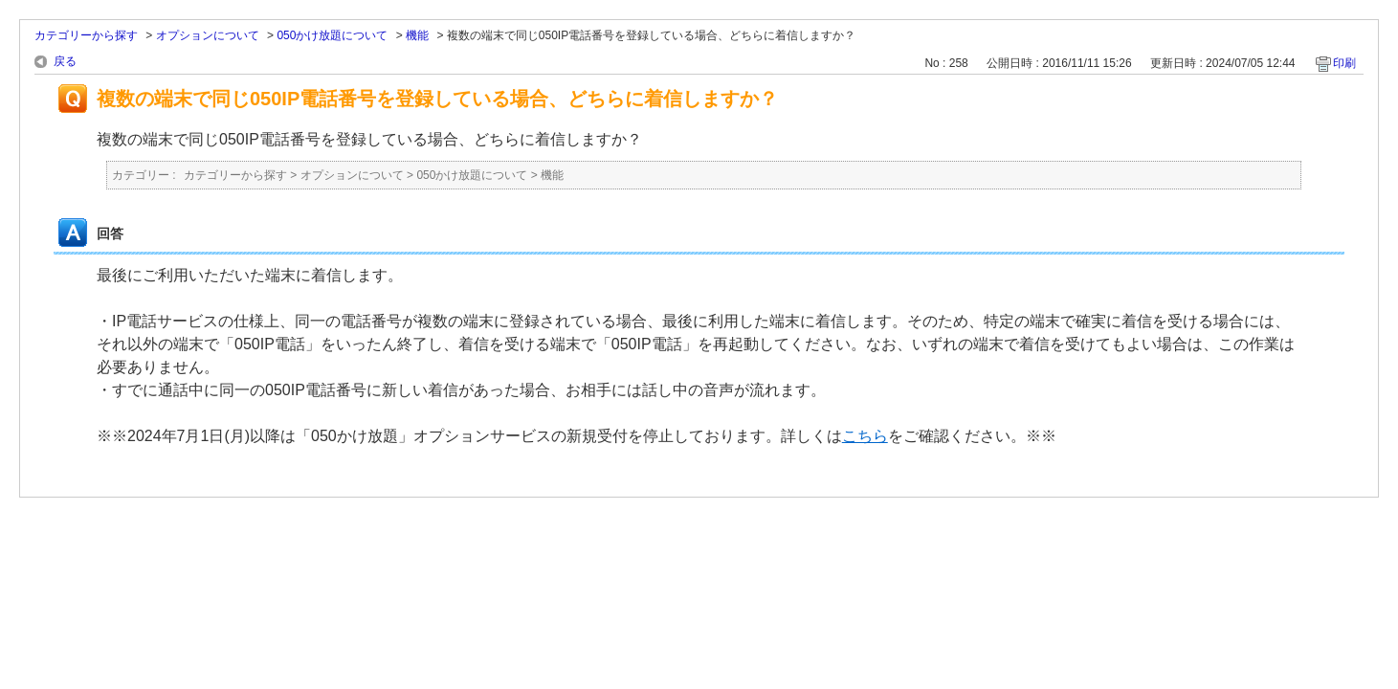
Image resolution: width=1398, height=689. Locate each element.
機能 (417, 35)
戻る (65, 61)
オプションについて (207, 35)
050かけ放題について (332, 35)
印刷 (1344, 63)
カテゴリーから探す (86, 35)
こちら (865, 436)
